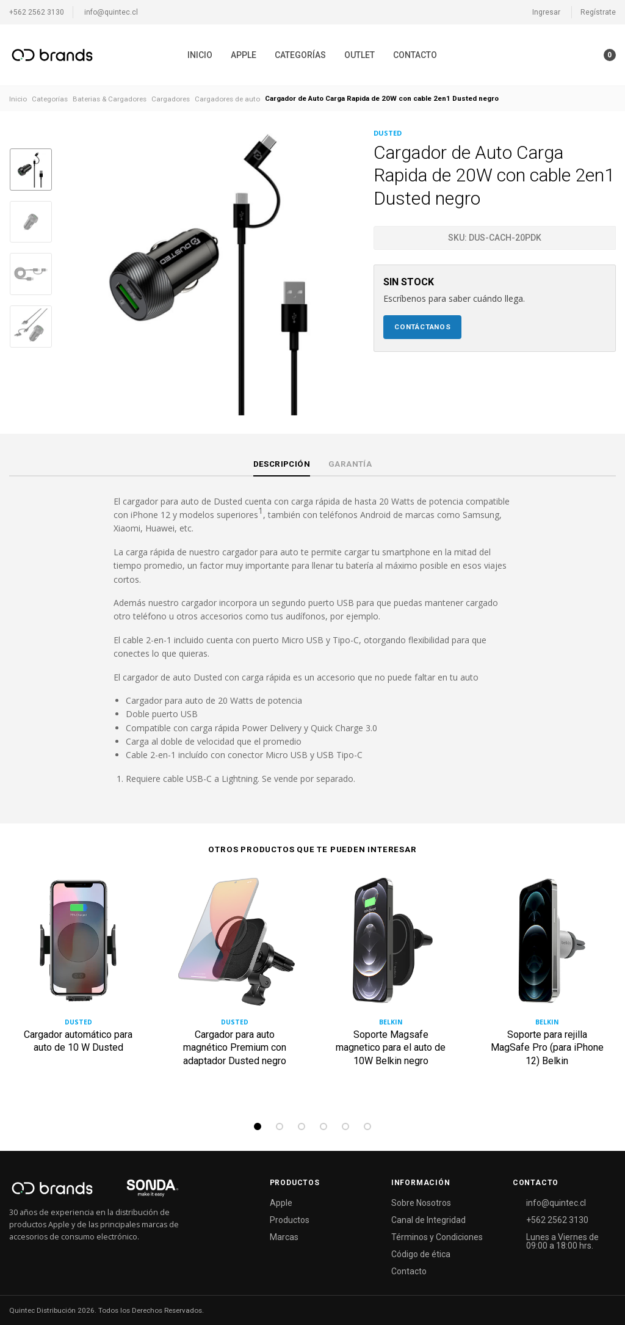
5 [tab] (345, 1126)
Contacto (415, 55)
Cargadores (170, 99)
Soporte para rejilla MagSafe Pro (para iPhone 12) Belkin (547, 1048)
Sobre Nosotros (421, 1203)
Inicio (199, 55)
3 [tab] (301, 1126)
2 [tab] (279, 1126)
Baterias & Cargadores (109, 99)
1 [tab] (257, 1126)
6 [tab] (367, 1126)
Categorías (300, 55)
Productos (289, 1220)
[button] (586, 55)
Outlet (359, 55)
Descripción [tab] (281, 464)
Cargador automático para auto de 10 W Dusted (78, 1041)
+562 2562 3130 (36, 12)
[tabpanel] (78, 986)
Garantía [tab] (350, 464)
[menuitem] (200, 55)
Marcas (284, 1237)
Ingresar (546, 12)
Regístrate (598, 12)
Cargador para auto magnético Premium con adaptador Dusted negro (234, 1048)
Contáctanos (422, 327)
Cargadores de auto (227, 99)
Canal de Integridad (428, 1220)
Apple (243, 55)
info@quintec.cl (111, 12)
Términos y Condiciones (437, 1237)
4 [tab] (323, 1126)
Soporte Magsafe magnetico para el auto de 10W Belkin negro (391, 1048)
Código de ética (420, 1254)
